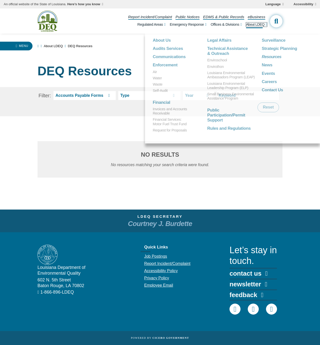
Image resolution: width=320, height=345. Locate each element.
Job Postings (155, 256)
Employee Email (158, 285)
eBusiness (256, 17)
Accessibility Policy (161, 271)
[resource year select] (198, 95)
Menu (23, 46)
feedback (246, 294)
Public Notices (188, 17)
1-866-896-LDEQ (57, 292)
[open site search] (276, 21)
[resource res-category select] (85, 95)
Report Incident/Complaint (150, 17)
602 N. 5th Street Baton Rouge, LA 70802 (61, 282)
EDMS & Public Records (223, 17)
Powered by (160, 338)
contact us (249, 273)
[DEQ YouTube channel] (271, 309)
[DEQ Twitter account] (253, 309)
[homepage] (48, 21)
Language (273, 4)
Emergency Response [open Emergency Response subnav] (187, 24)
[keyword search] (248, 95)
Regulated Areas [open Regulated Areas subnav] (150, 24)
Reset (268, 107)
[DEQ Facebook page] (235, 309)
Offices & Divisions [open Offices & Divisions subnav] (225, 24)
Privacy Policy (156, 278)
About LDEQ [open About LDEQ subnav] (255, 24)
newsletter (248, 284)
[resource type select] (149, 95)
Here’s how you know (83, 4)
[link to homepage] (38, 46)
